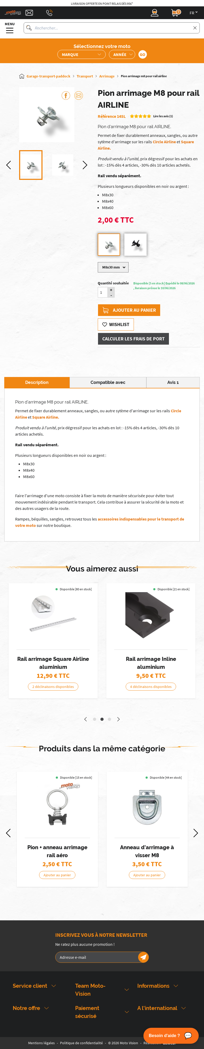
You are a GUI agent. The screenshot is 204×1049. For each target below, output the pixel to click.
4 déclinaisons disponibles (151, 686)
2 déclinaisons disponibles (53, 686)
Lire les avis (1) (163, 116)
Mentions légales (41, 1043)
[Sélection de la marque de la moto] (81, 54)
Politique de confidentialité (81, 1043)
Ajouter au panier (129, 310)
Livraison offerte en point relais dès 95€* (102, 4)
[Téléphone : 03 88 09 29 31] (49, 13)
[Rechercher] (29, 28)
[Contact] (29, 12)
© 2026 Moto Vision (123, 1043)
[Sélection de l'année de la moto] (122, 54)
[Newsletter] (143, 957)
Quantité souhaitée (113, 283)
